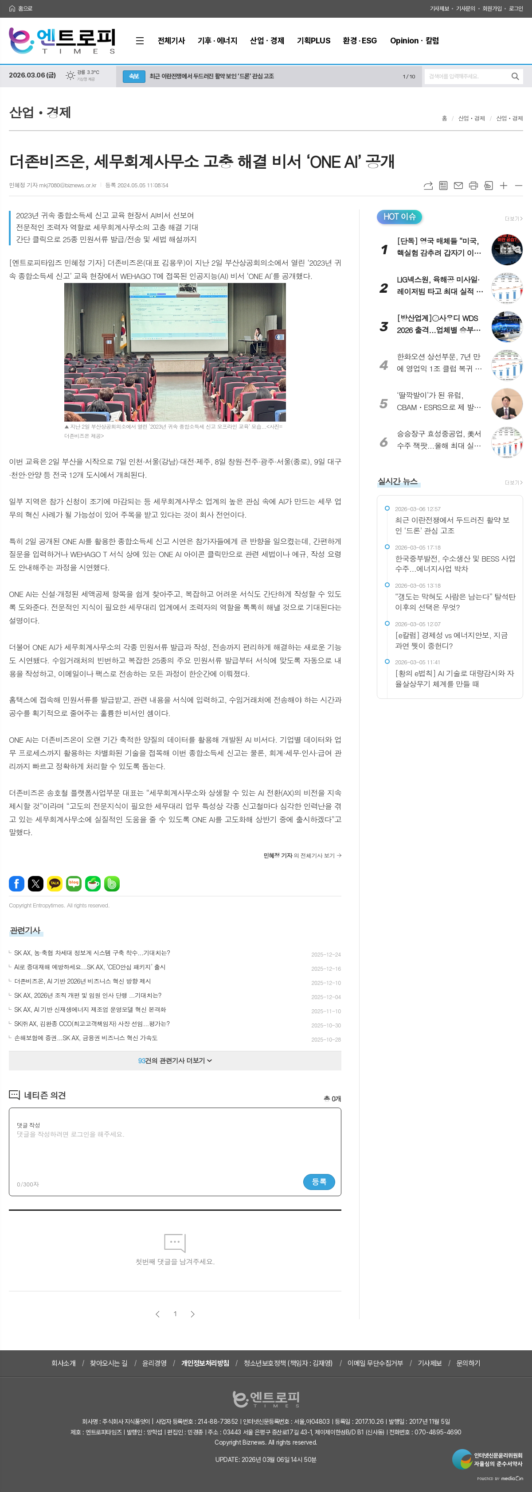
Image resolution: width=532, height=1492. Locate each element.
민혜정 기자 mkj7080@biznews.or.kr (52, 185)
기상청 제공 (86, 79)
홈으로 (25, 8)
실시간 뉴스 (398, 481)
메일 (458, 185)
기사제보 (439, 8)
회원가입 (492, 8)
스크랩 (488, 185)
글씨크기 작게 (518, 185)
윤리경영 (154, 1363)
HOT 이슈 (399, 216)
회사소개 (63, 1363)
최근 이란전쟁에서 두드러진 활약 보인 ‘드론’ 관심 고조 (212, 76)
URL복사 (428, 185)
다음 (193, 1314)
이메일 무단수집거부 (375, 1363)
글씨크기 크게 (503, 185)
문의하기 (469, 1363)
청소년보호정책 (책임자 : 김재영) (288, 1363)
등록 (319, 1181)
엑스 (35, 883)
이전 (158, 1314)
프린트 (473, 185)
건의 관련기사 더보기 (175, 1060)
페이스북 (16, 883)
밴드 (112, 883)
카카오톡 (55, 883)
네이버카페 (93, 883)
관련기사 (25, 930)
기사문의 (465, 8)
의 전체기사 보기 (299, 855)
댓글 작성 (28, 1125)
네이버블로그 (74, 883)
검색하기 (515, 76)
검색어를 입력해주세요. (453, 76)
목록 (443, 185)
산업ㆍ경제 (471, 118)
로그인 (516, 8)
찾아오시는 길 (109, 1363)
